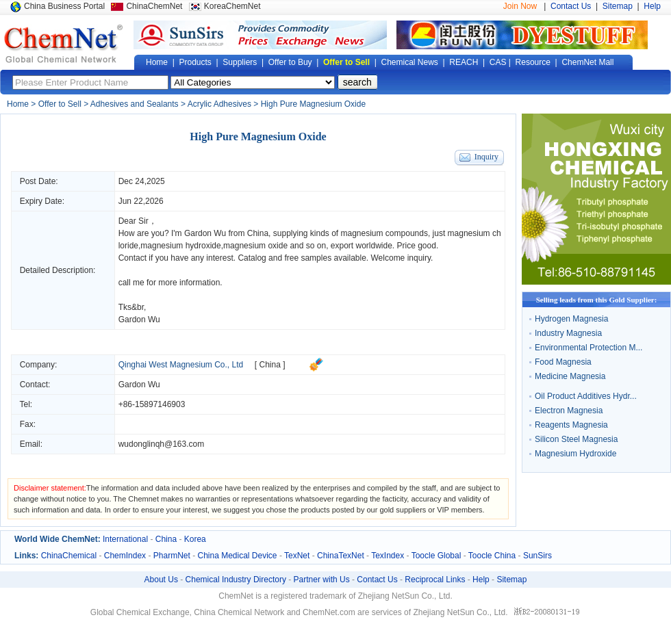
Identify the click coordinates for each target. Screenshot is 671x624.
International (125, 539)
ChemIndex (125, 555)
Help (652, 6)
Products (195, 62)
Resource (533, 62)
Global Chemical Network (63, 44)
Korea (195, 539)
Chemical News (409, 62)
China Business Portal (64, 6)
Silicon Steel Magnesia (576, 439)
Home (157, 62)
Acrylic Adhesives (219, 104)
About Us (161, 579)
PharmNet (171, 555)
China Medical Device (237, 555)
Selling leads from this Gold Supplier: (596, 300)
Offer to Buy (290, 62)
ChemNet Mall (587, 62)
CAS (498, 62)
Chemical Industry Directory (236, 579)
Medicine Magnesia (570, 376)
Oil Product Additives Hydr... (586, 396)
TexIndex (387, 555)
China (166, 539)
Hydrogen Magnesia (571, 319)
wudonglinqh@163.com (161, 444)
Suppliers (240, 62)
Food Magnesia (563, 362)
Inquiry (486, 156)
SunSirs (537, 555)
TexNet (296, 555)
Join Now (520, 6)
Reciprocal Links (435, 579)
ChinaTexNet (340, 555)
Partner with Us (322, 579)
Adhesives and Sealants (134, 104)
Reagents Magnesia (571, 425)
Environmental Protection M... (588, 347)
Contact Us (570, 6)
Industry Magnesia (568, 333)
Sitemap (618, 6)
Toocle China (492, 555)
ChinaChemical (69, 555)
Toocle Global (436, 555)
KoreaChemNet (232, 6)
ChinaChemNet (154, 6)
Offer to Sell (346, 62)
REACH (463, 62)
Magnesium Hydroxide (575, 453)
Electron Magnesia (569, 410)
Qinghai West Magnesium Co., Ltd (181, 364)
